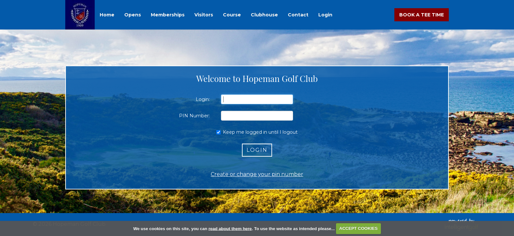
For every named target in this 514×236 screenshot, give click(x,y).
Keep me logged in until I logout (257, 132)
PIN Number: (194, 116)
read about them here (230, 228)
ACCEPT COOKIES (358, 228)
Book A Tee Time (421, 15)
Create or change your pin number (257, 174)
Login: (203, 99)
